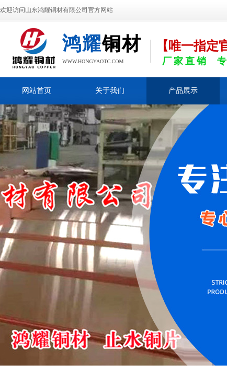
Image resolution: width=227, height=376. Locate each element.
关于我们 (109, 91)
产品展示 (183, 91)
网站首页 (36, 91)
